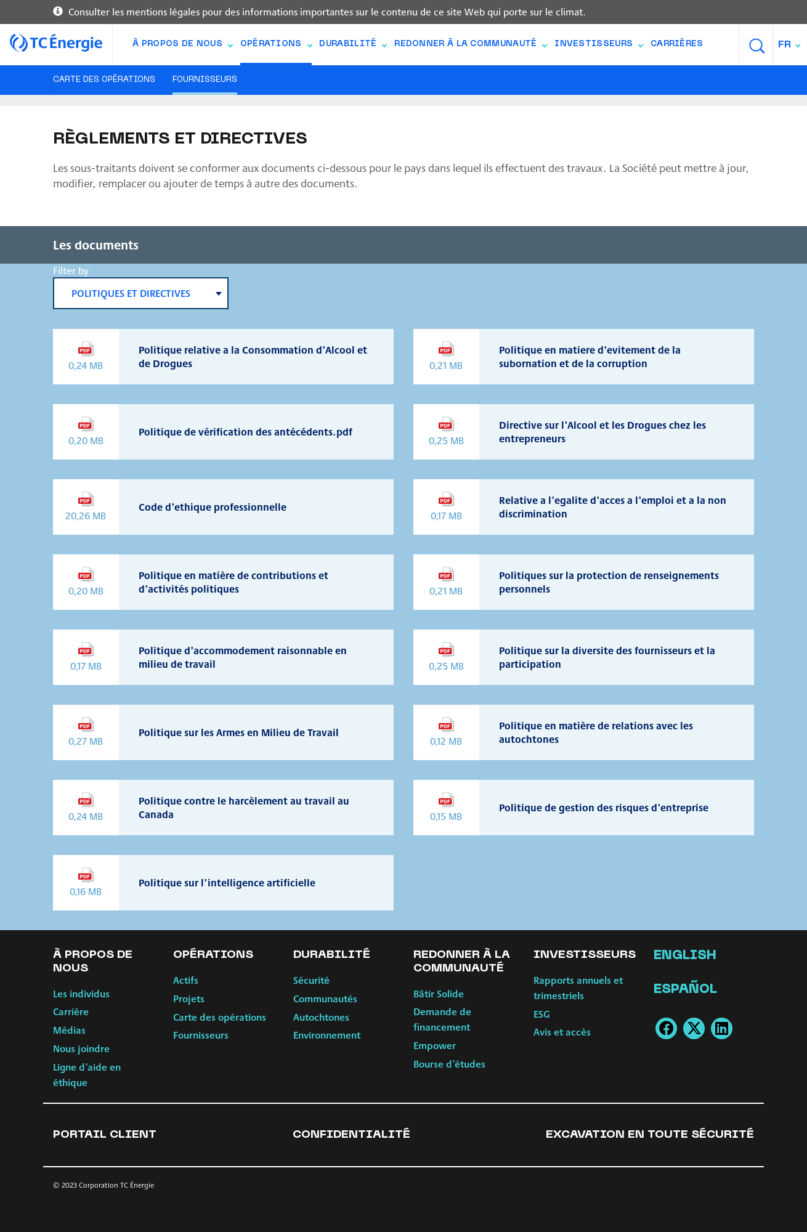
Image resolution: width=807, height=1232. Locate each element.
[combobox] (790, 44)
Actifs (185, 979)
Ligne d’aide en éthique (87, 1074)
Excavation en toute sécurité (650, 1135)
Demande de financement (442, 1018)
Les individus (81, 993)
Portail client (104, 1135)
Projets (189, 998)
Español (685, 990)
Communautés (325, 998)
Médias (69, 1029)
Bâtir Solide (438, 993)
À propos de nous (182, 47)
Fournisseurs (204, 80)
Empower (434, 1045)
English (685, 956)
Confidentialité (351, 1135)
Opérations (276, 47)
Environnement (326, 1034)
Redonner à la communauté (470, 47)
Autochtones (321, 1016)
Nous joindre (81, 1048)
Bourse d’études (449, 1063)
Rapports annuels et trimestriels (578, 987)
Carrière (71, 1011)
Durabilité (352, 47)
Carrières (677, 44)
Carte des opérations (104, 80)
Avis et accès (562, 1031)
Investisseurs (598, 47)
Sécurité (311, 979)
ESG (541, 1013)
